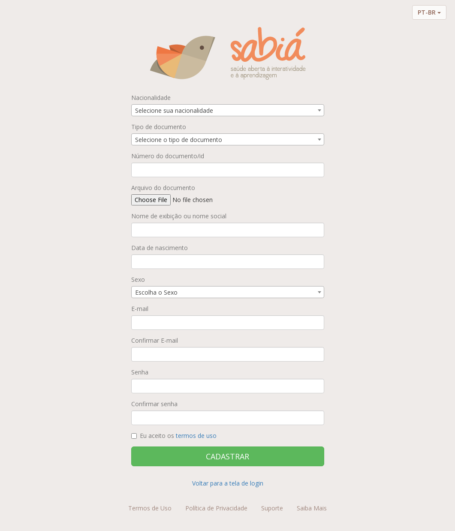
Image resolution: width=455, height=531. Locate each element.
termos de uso (196, 435)
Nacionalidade (151, 98)
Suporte (272, 508)
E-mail (139, 309)
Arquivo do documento (163, 188)
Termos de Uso (150, 508)
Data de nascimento (159, 248)
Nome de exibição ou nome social (178, 216)
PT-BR (429, 12)
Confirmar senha (154, 404)
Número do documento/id (167, 156)
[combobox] (227, 110)
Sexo (138, 279)
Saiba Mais (312, 508)
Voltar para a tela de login (227, 483)
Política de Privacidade (216, 508)
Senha (139, 372)
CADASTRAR (227, 456)
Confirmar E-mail (154, 340)
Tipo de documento (158, 127)
